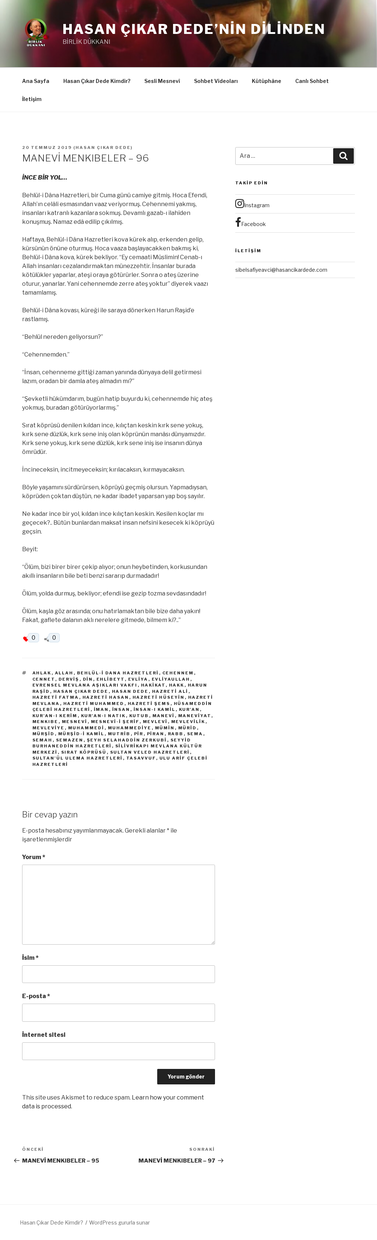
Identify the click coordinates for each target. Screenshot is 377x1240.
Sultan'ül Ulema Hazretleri (77, 758)
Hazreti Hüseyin (159, 697)
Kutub (139, 715)
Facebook (250, 222)
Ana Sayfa (35, 81)
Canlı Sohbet (312, 81)
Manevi (163, 715)
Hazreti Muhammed (93, 703)
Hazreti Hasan (105, 697)
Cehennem (178, 672)
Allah (64, 672)
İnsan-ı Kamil (155, 709)
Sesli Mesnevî (162, 81)
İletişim (32, 99)
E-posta (36, 996)
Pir (139, 733)
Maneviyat (194, 715)
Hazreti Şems (149, 703)
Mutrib (119, 733)
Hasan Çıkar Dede (103, 147)
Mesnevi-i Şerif (115, 721)
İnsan (121, 709)
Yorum (33, 857)
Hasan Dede (130, 691)
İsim (30, 957)
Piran (156, 733)
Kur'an (189, 709)
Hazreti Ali (170, 691)
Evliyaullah (171, 679)
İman (101, 709)
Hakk (176, 685)
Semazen (70, 740)
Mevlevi (155, 721)
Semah (42, 740)
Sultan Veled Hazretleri (150, 752)
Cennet (43, 679)
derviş (69, 679)
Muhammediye (130, 727)
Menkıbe (45, 721)
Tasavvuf (141, 758)
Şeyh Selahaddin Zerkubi (127, 740)
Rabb (176, 733)
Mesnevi (75, 721)
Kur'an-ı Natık (103, 715)
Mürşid (43, 733)
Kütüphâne (266, 81)
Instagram (252, 203)
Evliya (138, 679)
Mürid (187, 727)
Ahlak (42, 672)
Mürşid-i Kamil (81, 733)
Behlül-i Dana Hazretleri (118, 672)
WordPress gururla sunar (119, 1222)
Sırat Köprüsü (84, 752)
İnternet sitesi (44, 1034)
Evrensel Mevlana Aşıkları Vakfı (85, 685)
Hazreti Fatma (55, 697)
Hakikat (153, 685)
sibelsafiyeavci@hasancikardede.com (281, 270)
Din (88, 679)
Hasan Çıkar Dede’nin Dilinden (194, 29)
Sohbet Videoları (216, 81)
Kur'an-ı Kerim (55, 715)
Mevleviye (48, 727)
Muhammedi (86, 727)
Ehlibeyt (110, 679)
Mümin (165, 727)
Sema (195, 733)
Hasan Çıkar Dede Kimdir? (96, 81)
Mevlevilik (188, 721)
